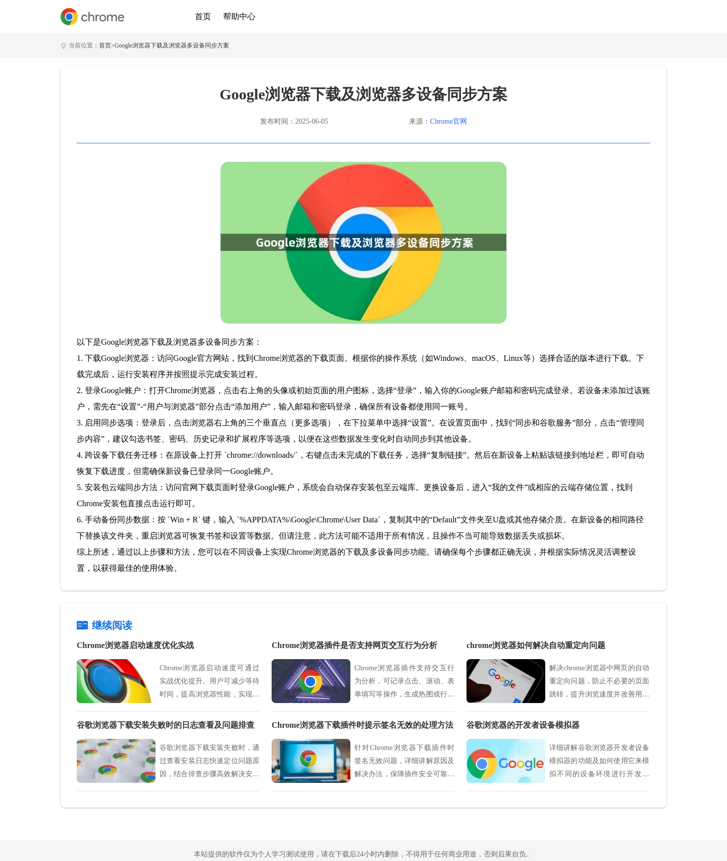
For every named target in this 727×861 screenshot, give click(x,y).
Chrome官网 (448, 121)
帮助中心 (239, 16)
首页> (107, 45)
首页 (203, 16)
